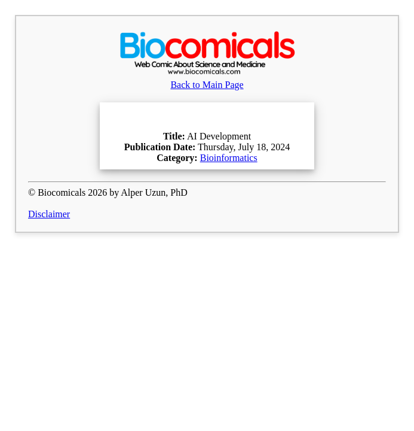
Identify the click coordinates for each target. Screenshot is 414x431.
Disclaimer (49, 214)
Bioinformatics (228, 158)
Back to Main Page (207, 79)
